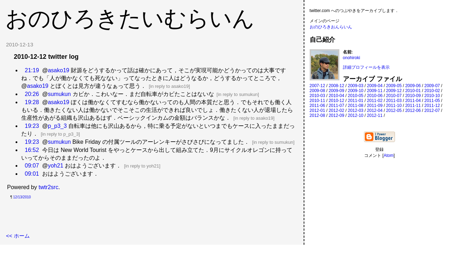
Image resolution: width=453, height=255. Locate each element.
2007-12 (317, 85)
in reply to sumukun (238, 94)
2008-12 (336, 85)
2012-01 (317, 110)
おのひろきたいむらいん (129, 18)
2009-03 (355, 85)
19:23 (32, 126)
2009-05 (394, 85)
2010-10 (432, 95)
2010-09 (413, 95)
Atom (389, 155)
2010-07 (394, 95)
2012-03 (355, 110)
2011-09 (375, 105)
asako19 (58, 70)
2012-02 (336, 110)
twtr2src (48, 187)
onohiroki (351, 57)
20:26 (32, 94)
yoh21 (55, 166)
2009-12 (394, 90)
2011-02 (375, 100)
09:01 (32, 174)
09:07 (32, 166)
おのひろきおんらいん (331, 26)
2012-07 (432, 110)
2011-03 (394, 100)
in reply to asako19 (169, 86)
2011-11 (413, 105)
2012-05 (394, 110)
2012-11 (375, 115)
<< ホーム (18, 236)
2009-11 (375, 90)
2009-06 (413, 85)
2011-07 (336, 105)
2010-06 (375, 95)
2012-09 (336, 115)
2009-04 (375, 85)
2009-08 (317, 90)
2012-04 (375, 110)
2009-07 (432, 85)
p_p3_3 (57, 126)
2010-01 (413, 90)
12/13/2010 (22, 197)
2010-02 (432, 90)
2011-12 (432, 105)
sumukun (59, 94)
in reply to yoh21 (142, 166)
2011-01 (355, 100)
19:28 (32, 102)
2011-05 (432, 100)
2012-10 (355, 115)
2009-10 (355, 90)
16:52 (32, 150)
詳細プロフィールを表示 (366, 67)
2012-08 (317, 115)
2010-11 (317, 100)
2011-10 (394, 105)
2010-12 (336, 100)
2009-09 (336, 90)
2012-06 (413, 110)
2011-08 (355, 105)
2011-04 (413, 100)
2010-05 (355, 95)
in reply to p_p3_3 (60, 134)
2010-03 (317, 95)
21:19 (32, 70)
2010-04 (336, 95)
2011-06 (317, 105)
